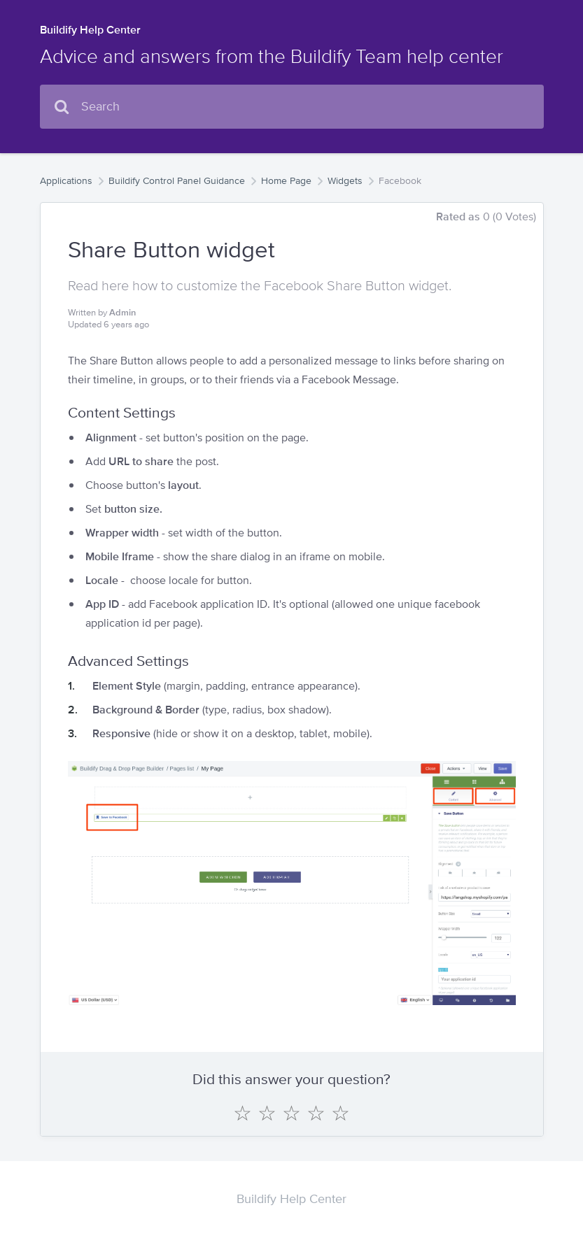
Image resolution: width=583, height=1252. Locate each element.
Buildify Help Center (90, 30)
